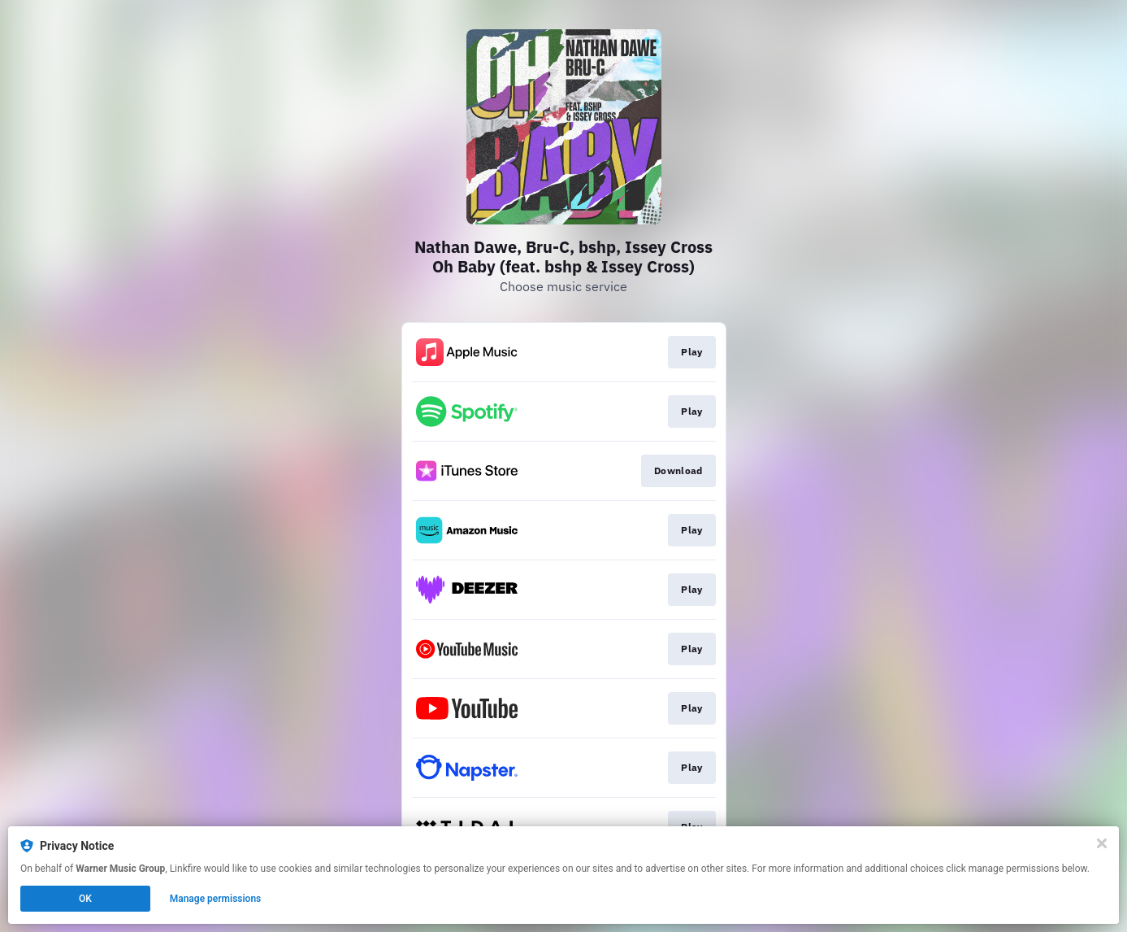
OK (85, 898)
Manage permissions (216, 898)
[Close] (1102, 843)
